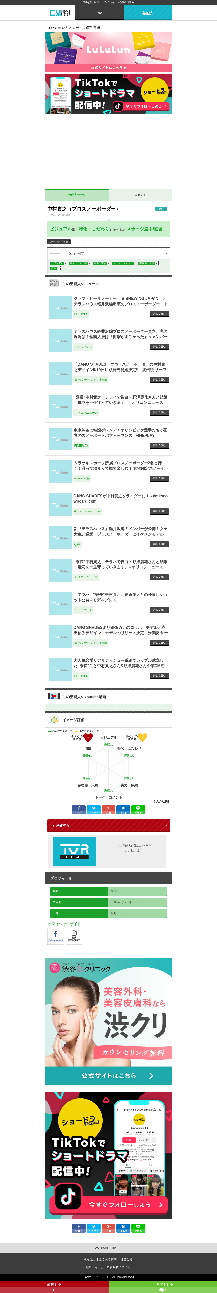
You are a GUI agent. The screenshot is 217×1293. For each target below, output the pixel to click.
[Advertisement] (108, 152)
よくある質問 (108, 1259)
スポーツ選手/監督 (144, 229)
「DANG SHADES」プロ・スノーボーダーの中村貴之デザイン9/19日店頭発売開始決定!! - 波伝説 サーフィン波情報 (120, 369)
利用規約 (89, 1259)
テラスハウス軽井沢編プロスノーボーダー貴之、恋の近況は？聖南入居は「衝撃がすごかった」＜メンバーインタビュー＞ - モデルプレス (120, 337)
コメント (140, 195)
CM (99, 13)
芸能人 (147, 13)
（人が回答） (69, 254)
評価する (54, 1287)
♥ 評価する (61, 825)
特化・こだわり (94, 229)
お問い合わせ (94, 1267)
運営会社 (126, 1259)
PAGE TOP (108, 1248)
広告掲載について (118, 1267)
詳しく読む (159, 313)
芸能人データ (77, 195)
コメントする (163, 1287)
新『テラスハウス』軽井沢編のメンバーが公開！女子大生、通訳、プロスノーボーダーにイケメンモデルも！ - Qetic (120, 534)
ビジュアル (61, 229)
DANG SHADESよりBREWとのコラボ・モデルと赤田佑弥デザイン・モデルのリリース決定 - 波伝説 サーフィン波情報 (121, 633)
